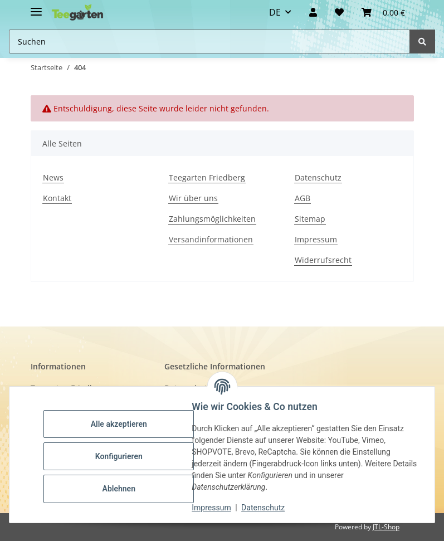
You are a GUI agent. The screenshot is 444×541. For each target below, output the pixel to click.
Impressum (316, 239)
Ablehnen (122, 488)
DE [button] (275, 12)
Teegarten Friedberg (207, 177)
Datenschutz (318, 177)
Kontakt (57, 198)
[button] (313, 12)
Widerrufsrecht (323, 260)
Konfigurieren (122, 456)
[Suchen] (422, 41)
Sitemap (310, 218)
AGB (302, 198)
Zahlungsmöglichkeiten (212, 218)
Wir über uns (193, 198)
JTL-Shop (386, 527)
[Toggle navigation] (36, 7)
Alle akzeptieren (122, 424)
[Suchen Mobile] (209, 41)
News (53, 177)
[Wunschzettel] (339, 12)
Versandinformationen (211, 239)
